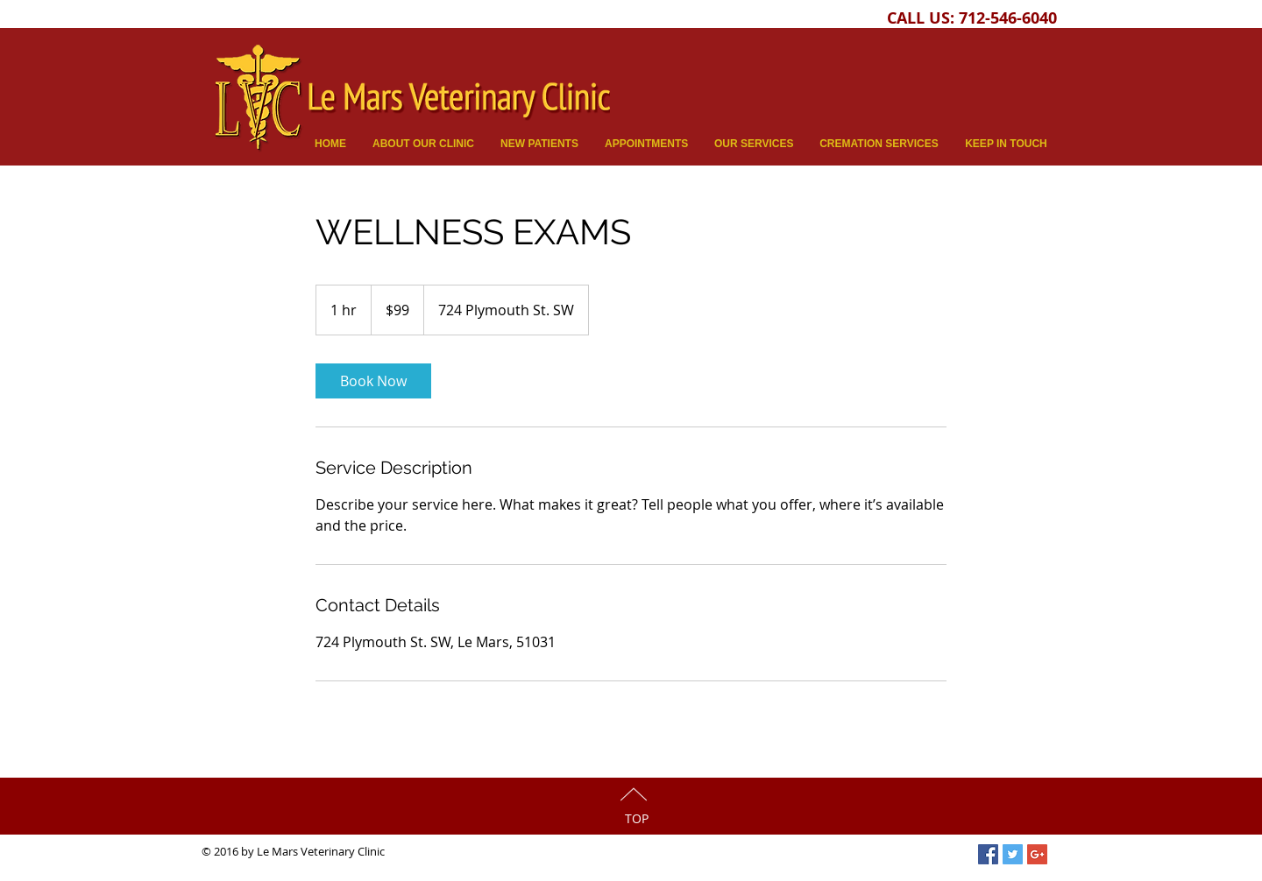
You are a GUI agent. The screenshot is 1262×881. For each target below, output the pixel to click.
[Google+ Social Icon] (1037, 854)
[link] (373, 380)
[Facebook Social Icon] (988, 854)
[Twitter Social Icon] (1013, 854)
